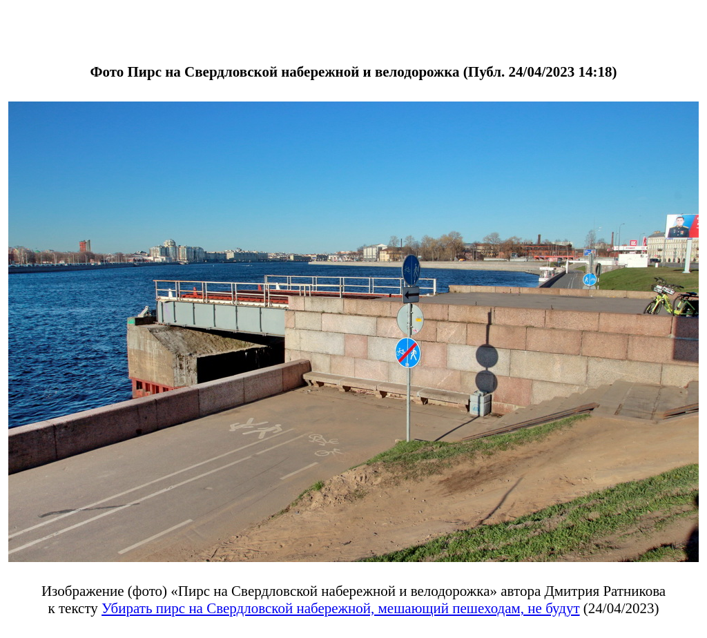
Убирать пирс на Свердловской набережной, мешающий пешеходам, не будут (340, 608)
